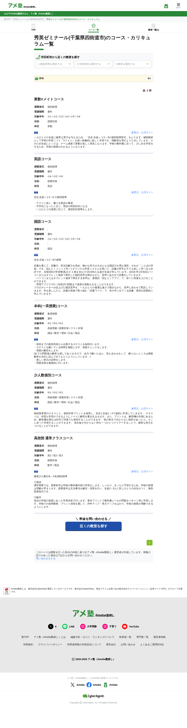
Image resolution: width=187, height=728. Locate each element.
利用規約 (28, 644)
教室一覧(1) (153, 30)
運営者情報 (159, 637)
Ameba (77, 685)
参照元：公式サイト (142, 132)
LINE (68, 626)
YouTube (130, 626)
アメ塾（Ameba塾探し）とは (50, 637)
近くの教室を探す (93, 526)
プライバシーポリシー (50, 644)
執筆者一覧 (125, 637)
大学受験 (88, 626)
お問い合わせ (128, 644)
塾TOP (7, 19)
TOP (33, 30)
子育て (109, 626)
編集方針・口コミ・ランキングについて (92, 637)
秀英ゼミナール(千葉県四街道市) (28, 19)
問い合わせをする (45, 558)
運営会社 (111, 644)
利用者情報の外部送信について (84, 644)
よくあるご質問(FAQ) (152, 644)
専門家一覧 (142, 637)
